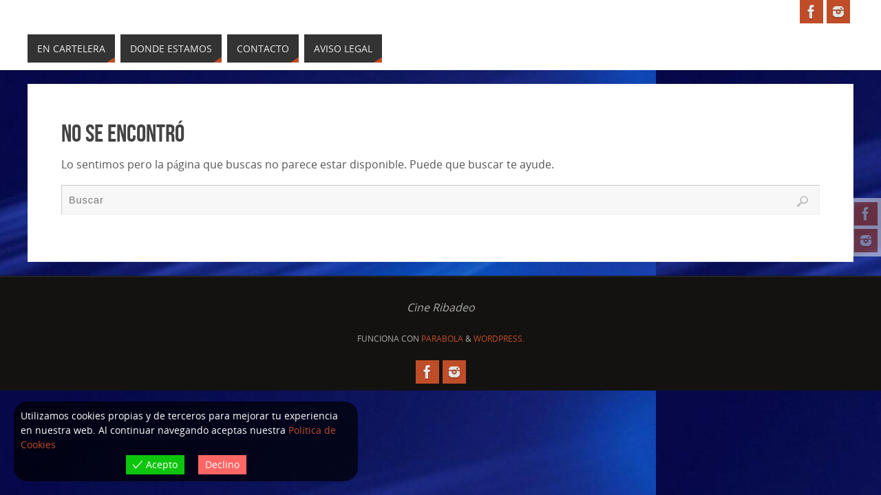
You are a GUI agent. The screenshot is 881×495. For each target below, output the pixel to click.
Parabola (442, 338)
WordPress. (499, 338)
